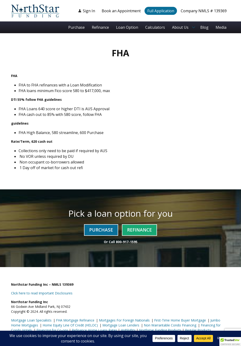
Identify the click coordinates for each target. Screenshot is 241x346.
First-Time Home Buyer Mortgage (179, 320)
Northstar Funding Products (159, 330)
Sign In (86, 11)
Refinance (100, 27)
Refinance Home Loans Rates (94, 330)
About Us (180, 27)
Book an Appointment (121, 10)
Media (221, 27)
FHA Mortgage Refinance (75, 320)
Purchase (76, 27)
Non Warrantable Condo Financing (169, 325)
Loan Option (127, 27)
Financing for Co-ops (52, 330)
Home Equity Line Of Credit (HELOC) (70, 325)
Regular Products (197, 330)
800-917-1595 (126, 242)
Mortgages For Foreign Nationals (124, 320)
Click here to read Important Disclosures (41, 293)
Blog (204, 27)
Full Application (160, 10)
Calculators (155, 27)
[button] (230, 341)
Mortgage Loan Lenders (120, 325)
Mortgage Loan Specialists (31, 320)
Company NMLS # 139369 (204, 10)
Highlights (128, 330)
